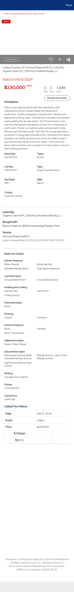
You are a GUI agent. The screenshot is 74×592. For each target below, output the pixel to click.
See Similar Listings (57, 98)
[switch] (51, 60)
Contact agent (11, 59)
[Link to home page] (3, 5)
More (69, 5)
